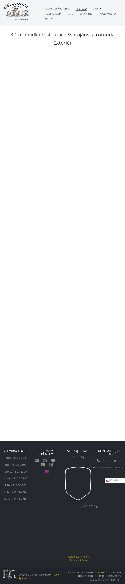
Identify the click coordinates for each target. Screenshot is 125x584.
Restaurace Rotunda (78, 556)
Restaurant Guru (78, 560)
